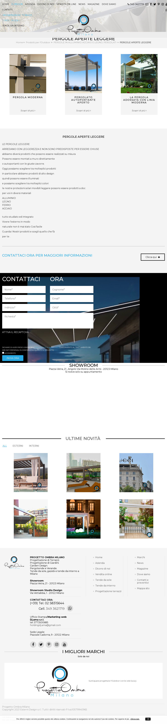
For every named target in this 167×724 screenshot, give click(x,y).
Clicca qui (153, 257)
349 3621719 (136, 4)
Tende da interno (105, 585)
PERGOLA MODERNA (28, 97)
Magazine (142, 568)
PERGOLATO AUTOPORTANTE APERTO (83, 100)
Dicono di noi (45, 4)
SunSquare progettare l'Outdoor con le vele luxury (112, 681)
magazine (94, 4)
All (5, 445)
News (140, 563)
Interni (34, 445)
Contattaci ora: (41, 599)
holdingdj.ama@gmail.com (45, 625)
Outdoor (17, 4)
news (82, 4)
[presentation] (24, 340)
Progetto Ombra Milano (47, 557)
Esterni (18, 445)
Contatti (7, 9)
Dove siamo (109, 4)
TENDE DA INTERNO (13, 25)
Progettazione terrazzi (105, 591)
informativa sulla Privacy (47, 347)
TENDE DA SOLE (11, 20)
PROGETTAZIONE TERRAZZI (17, 15)
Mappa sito (143, 588)
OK (147, 719)
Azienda (30, 4)
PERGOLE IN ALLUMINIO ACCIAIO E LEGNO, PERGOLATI (85, 42)
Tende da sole (103, 580)
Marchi (141, 557)
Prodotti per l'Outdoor (38, 42)
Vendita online (103, 574)
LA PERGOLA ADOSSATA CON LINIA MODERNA (139, 100)
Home (5, 4)
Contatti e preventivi (143, 581)
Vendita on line (66, 4)
